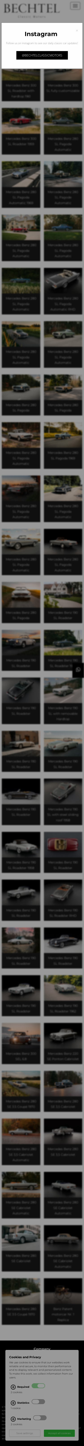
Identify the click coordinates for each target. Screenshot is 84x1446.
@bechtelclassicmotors (42, 55)
